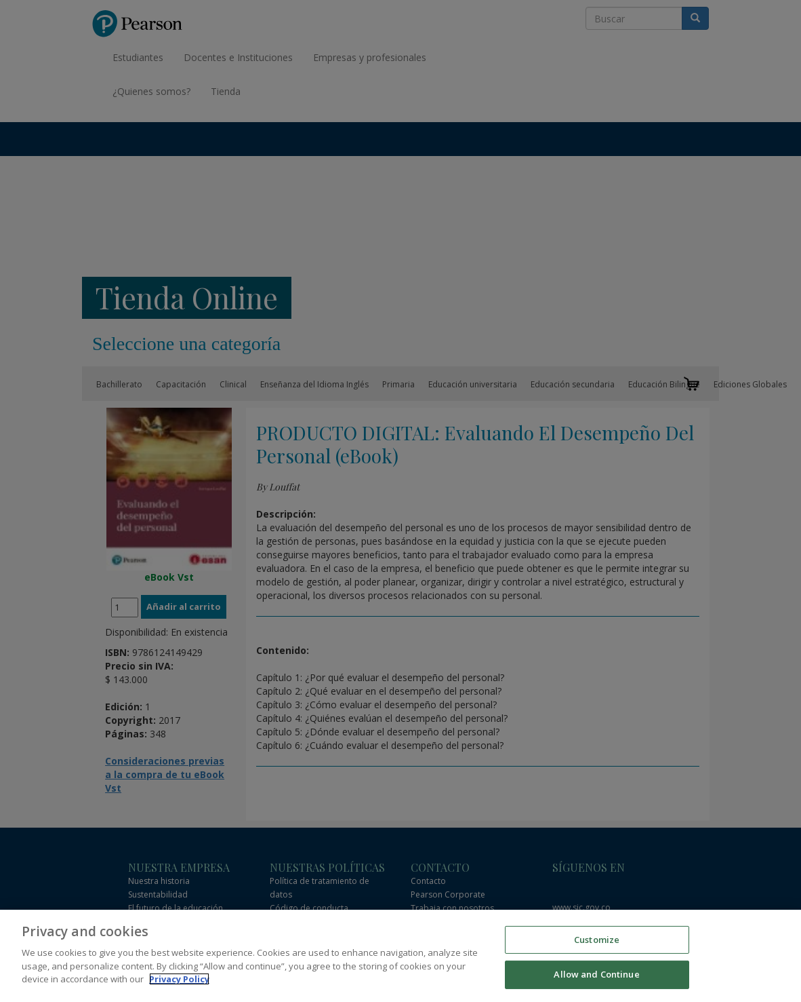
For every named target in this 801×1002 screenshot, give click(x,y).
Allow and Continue (596, 974)
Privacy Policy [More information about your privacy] (179, 979)
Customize (596, 939)
